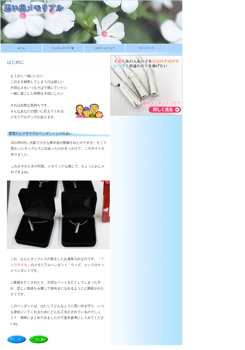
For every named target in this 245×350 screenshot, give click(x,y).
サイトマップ (146, 48)
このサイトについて (104, 48)
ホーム (21, 48)
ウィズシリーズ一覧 (63, 48)
